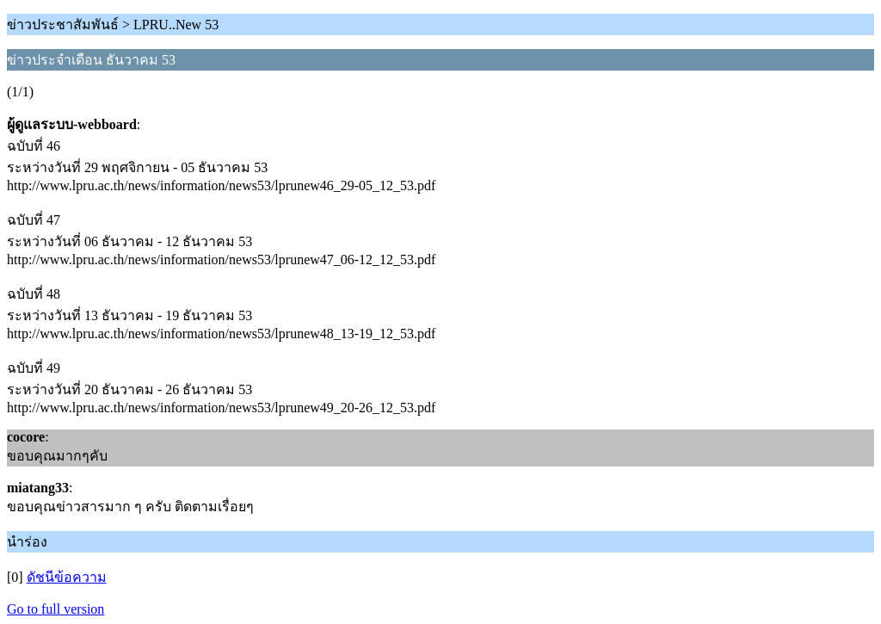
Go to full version (55, 609)
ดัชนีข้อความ (67, 577)
